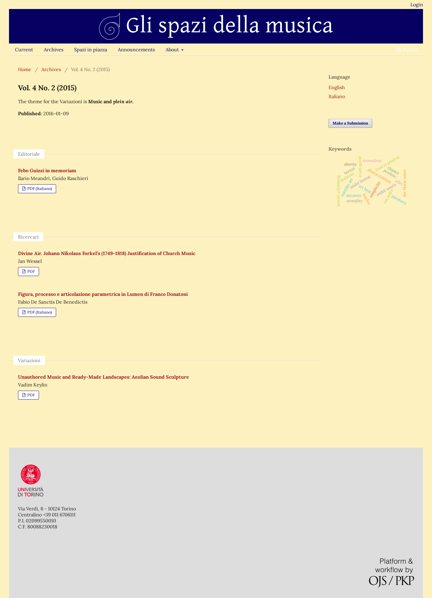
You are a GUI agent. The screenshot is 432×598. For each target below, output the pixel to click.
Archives (53, 50)
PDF (30, 271)
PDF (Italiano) (39, 188)
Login (416, 5)
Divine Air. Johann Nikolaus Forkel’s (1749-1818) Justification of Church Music (106, 253)
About (173, 50)
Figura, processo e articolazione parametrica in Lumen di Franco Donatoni (103, 294)
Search (407, 50)
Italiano (336, 96)
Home (24, 69)
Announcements (136, 50)
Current (24, 50)
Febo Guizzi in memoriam (47, 170)
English (336, 87)
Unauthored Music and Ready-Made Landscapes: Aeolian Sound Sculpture (103, 377)
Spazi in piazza (90, 50)
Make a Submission (350, 123)
